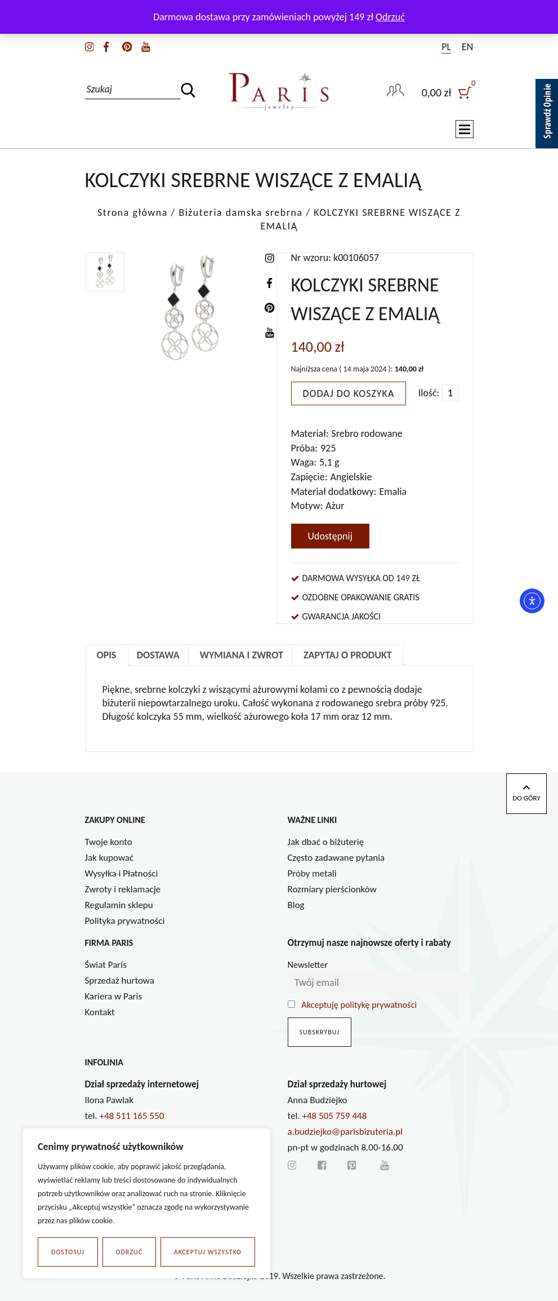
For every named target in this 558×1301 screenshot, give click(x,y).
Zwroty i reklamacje (123, 889)
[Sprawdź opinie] (546, 115)
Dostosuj (67, 1252)
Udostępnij (330, 536)
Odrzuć (129, 1252)
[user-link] (395, 91)
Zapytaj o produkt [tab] (347, 655)
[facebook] (106, 45)
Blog (296, 905)
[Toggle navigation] (465, 130)
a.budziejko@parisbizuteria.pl (345, 1132)
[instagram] (89, 45)
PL (446, 47)
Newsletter (308, 964)
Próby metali (312, 873)
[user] (448, 92)
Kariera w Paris (113, 996)
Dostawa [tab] (158, 655)
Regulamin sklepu (119, 905)
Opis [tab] (107, 655)
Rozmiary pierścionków (332, 889)
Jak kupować (109, 858)
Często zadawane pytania (336, 858)
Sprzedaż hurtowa (119, 980)
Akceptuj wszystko (208, 1252)
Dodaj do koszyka (349, 393)
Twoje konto (108, 842)
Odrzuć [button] (390, 17)
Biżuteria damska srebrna (240, 212)
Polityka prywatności (125, 921)
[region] (146, 1203)
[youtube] (146, 45)
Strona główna (132, 212)
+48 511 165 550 (132, 1116)
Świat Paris (106, 965)
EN (467, 47)
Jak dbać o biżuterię (326, 842)
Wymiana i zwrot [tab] (241, 655)
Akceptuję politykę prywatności (359, 1004)
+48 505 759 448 (334, 1116)
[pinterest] (127, 45)
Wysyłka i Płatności (121, 873)
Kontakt (100, 1012)
